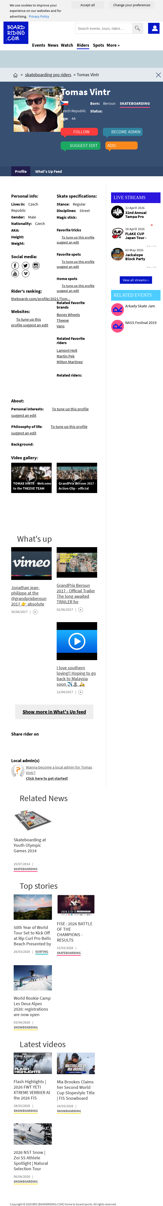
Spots (98, 45)
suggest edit (84, 145)
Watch (67, 45)
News (53, 45)
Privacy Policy (39, 16)
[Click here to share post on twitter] (27, 746)
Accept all (88, 5)
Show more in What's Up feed (54, 712)
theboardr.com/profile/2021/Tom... (40, 298)
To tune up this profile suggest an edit (75, 288)
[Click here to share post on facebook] (16, 746)
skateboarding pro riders (48, 74)
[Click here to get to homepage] (15, 74)
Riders (83, 45)
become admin (126, 131)
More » (113, 45)
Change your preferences (131, 5)
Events (38, 45)
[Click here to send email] (37, 746)
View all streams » (136, 280)
